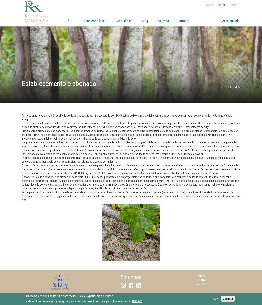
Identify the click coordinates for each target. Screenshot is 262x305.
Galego (210, 4)
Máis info (137, 302)
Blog (145, 21)
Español (221, 4)
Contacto (183, 21)
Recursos (162, 21)
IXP (70, 21)
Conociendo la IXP (95, 21)
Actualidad (125, 21)
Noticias (202, 276)
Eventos (202, 279)
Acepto (215, 299)
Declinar (227, 299)
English (233, 4)
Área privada (230, 21)
